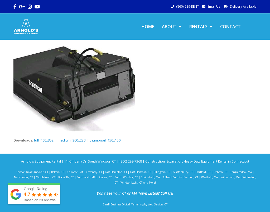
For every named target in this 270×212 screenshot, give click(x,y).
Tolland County (172, 177)
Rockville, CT (66, 177)
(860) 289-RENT (187, 6)
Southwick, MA (86, 177)
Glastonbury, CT (183, 172)
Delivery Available (243, 6)
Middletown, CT (45, 177)
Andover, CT (40, 172)
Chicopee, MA (75, 172)
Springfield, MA (150, 177)
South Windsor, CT (126, 177)
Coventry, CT (94, 172)
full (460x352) (44, 140)
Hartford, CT (203, 172)
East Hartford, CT (140, 172)
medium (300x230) (72, 140)
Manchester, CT (23, 177)
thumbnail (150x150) (105, 140)
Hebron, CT (221, 172)
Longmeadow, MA (241, 172)
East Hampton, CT (116, 172)
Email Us (214, 6)
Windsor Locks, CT (131, 182)
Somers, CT (105, 177)
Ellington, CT (162, 172)
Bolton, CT (57, 172)
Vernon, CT (191, 177)
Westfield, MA (209, 177)
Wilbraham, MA (230, 177)
